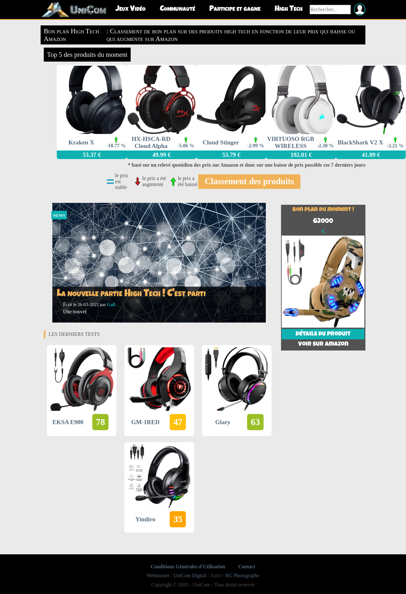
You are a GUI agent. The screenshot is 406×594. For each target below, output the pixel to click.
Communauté (177, 9)
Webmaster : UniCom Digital (176, 575)
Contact (246, 566)
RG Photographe (242, 575)
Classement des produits (249, 181)
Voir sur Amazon (323, 344)
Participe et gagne (234, 9)
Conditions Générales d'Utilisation (188, 566)
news (59, 214)
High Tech (289, 9)
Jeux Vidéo (130, 9)
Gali (111, 304)
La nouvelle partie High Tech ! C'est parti (131, 294)
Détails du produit (323, 334)
